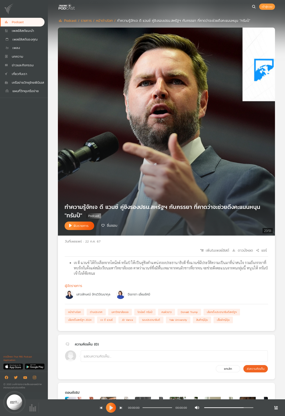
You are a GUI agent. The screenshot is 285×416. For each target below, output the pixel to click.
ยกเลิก (228, 369)
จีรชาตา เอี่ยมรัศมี (139, 294)
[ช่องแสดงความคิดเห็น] (174, 356)
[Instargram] (35, 378)
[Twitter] (17, 378)
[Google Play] (34, 366)
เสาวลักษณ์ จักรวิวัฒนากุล (93, 294)
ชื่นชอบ (112, 225)
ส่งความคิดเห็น (256, 369)
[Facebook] (7, 378)
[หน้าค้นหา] (253, 6)
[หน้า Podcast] (76, 6)
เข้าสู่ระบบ (267, 7)
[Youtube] (26, 378)
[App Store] (13, 366)
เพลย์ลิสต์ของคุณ (21, 39)
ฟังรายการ (81, 225)
